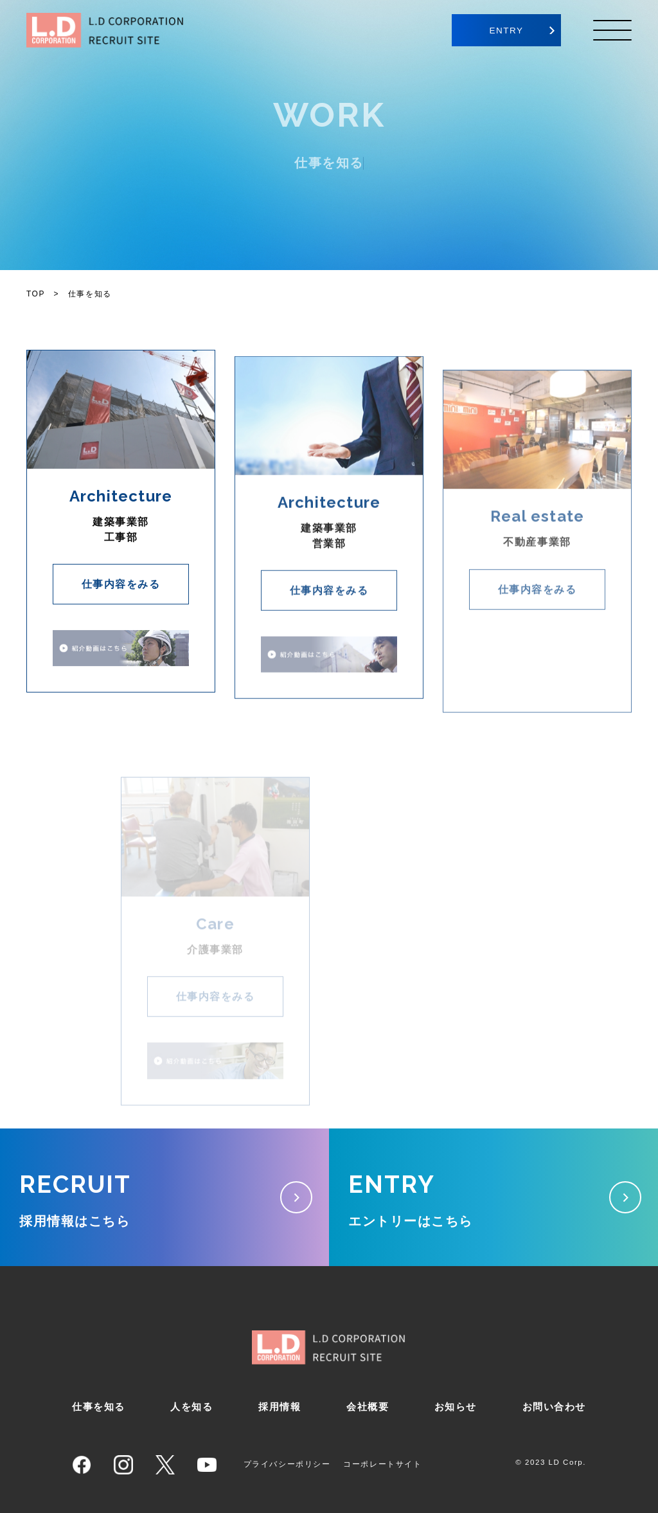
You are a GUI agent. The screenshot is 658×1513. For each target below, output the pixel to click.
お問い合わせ (554, 1406)
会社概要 (367, 1406)
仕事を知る (98, 1406)
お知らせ (455, 1406)
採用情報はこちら (164, 1194)
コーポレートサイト (382, 1464)
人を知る (191, 1406)
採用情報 (279, 1406)
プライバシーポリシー (287, 1464)
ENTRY (506, 30)
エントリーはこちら (493, 1194)
